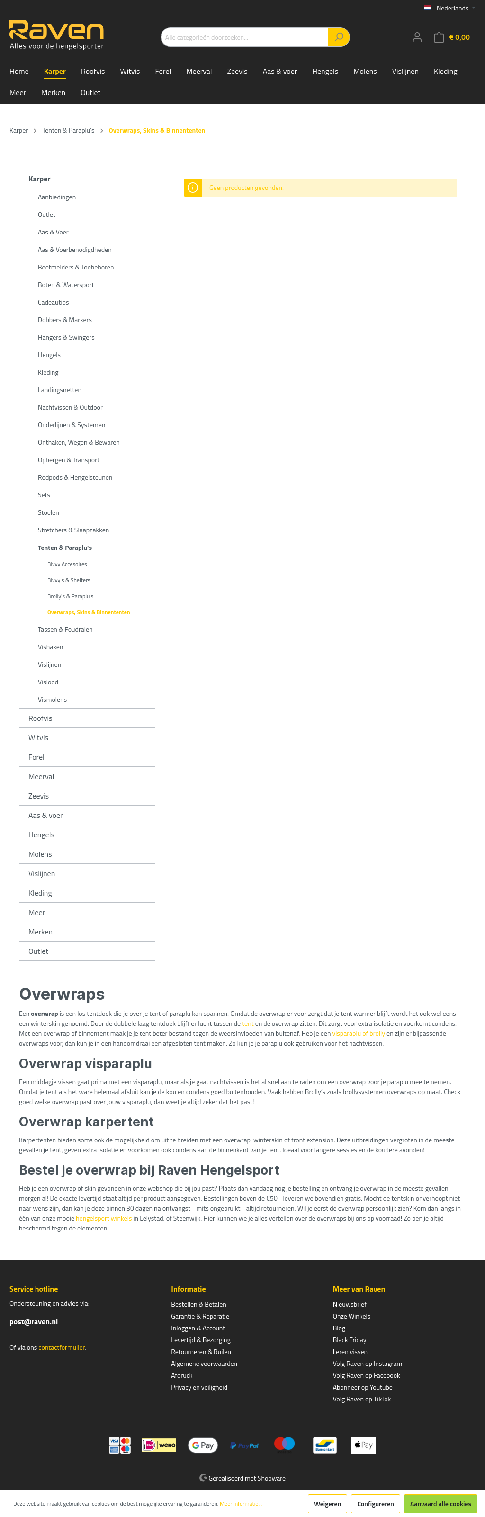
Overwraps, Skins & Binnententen (88, 612)
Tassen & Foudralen (65, 629)
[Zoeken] (339, 37)
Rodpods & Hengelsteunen (75, 477)
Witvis (38, 737)
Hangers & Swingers (66, 337)
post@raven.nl (33, 1321)
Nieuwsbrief (350, 1304)
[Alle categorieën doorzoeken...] (244, 37)
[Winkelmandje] (452, 37)
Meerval (41, 776)
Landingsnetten (59, 390)
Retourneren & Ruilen (201, 1351)
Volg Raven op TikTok (362, 1399)
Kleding (48, 372)
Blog (339, 1328)
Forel (36, 757)
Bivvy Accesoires (67, 563)
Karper (39, 178)
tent (247, 1023)
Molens (40, 854)
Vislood (48, 682)
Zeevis (38, 795)
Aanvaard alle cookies (440, 1503)
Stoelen (48, 512)
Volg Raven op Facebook (366, 1375)
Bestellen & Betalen (198, 1304)
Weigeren (327, 1503)
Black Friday (350, 1340)
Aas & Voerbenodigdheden (75, 249)
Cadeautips (53, 302)
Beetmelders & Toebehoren (76, 267)
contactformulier (61, 1347)
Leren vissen (350, 1351)
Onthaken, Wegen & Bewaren (79, 442)
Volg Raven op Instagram (367, 1363)
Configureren (375, 1503)
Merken (40, 931)
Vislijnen (49, 664)
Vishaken (50, 647)
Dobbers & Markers (65, 319)
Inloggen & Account (198, 1328)
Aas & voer (45, 815)
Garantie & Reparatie (200, 1316)
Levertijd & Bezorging (201, 1340)
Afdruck (181, 1375)
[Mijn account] (417, 37)
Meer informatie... (241, 1503)
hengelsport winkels (104, 1218)
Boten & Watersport (66, 284)
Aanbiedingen (57, 197)
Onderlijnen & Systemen (71, 425)
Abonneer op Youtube (363, 1387)
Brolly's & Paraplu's (70, 596)
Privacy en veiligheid (199, 1387)
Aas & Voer (53, 232)
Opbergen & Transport (68, 460)
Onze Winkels (352, 1316)
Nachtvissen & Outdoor (70, 407)
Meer (36, 912)
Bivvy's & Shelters (68, 579)
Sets (44, 495)
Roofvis (40, 718)
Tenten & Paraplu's (65, 547)
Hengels (49, 354)
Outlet (46, 214)
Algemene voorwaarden (204, 1363)
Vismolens (52, 699)
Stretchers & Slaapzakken (73, 530)
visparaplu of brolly (358, 1033)
